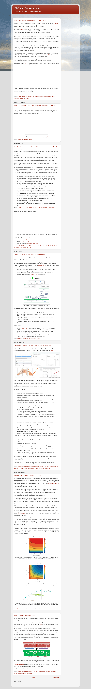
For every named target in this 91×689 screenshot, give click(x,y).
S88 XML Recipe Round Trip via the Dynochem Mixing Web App (30, 20)
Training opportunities (19, 664)
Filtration (52, 671)
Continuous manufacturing (32, 466)
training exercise (36, 65)
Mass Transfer (54, 245)
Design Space (42, 245)
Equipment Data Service (28, 241)
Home (33, 677)
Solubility (48, 468)
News (24, 338)
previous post (41, 265)
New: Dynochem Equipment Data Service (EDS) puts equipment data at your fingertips (36, 147)
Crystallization (24, 96)
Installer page (24, 328)
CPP (30, 671)
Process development (18, 247)
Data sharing (35, 96)
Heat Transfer (41, 96)
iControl (23, 29)
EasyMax (25, 30)
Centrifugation (24, 466)
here (26, 63)
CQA (32, 671)
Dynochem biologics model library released (25, 615)
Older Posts (56, 677)
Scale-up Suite (47, 54)
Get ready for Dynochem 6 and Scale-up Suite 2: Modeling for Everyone (32, 345)
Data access (29, 96)
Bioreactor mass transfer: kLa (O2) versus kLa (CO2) (27, 475)
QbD (35, 338)
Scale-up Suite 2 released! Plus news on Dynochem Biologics (29, 254)
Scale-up (27, 98)
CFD (22, 139)
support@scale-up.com (28, 210)
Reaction (21, 98)
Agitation (19, 96)
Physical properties (47, 96)
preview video (34, 274)
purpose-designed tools (53, 483)
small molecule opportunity (27, 633)
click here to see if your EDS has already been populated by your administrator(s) (36, 207)
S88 (24, 98)
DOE (18, 468)
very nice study (21, 513)
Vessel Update (26, 239)
